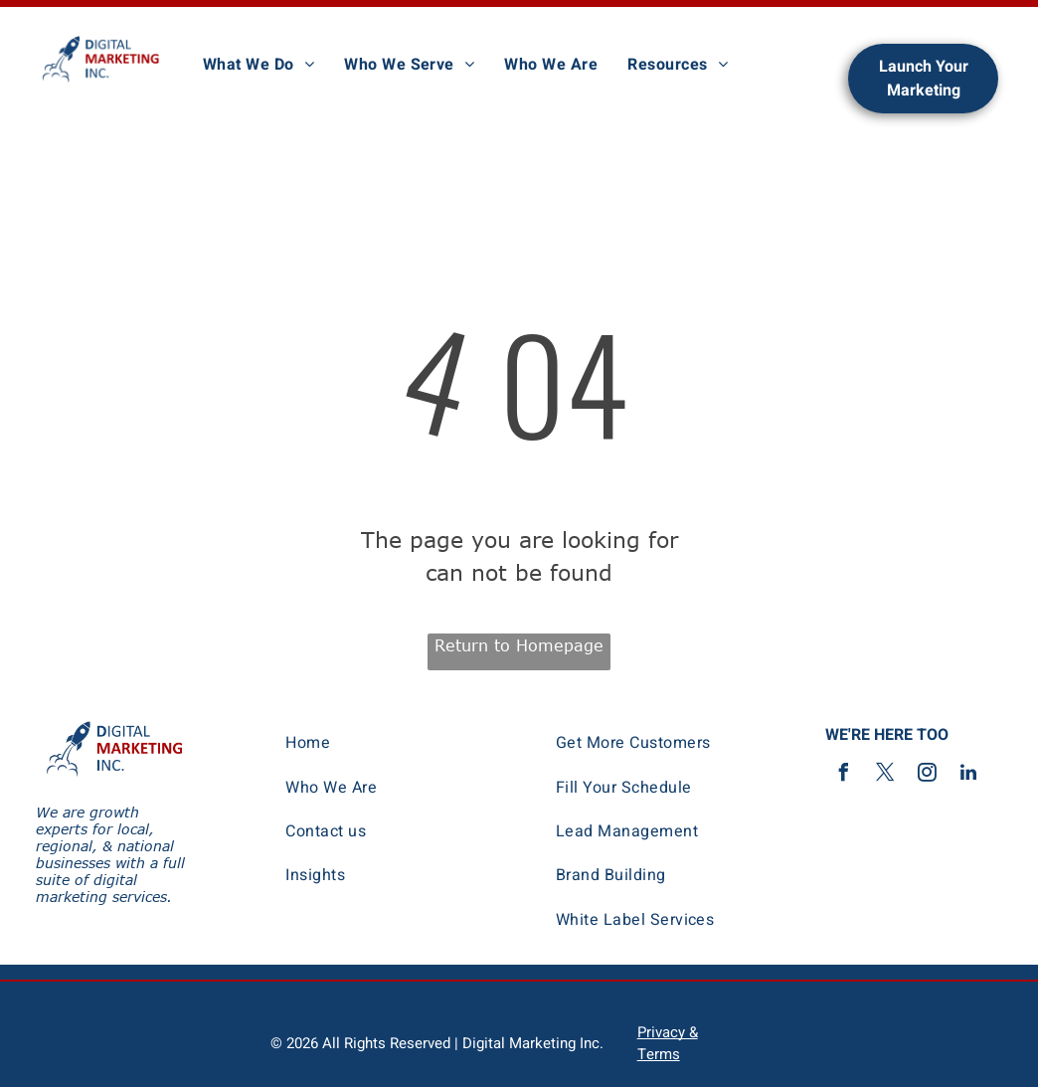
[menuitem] (258, 65)
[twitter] (885, 775)
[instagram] (927, 775)
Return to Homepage (519, 645)
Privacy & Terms (667, 1043)
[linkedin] (968, 775)
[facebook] (843, 775)
